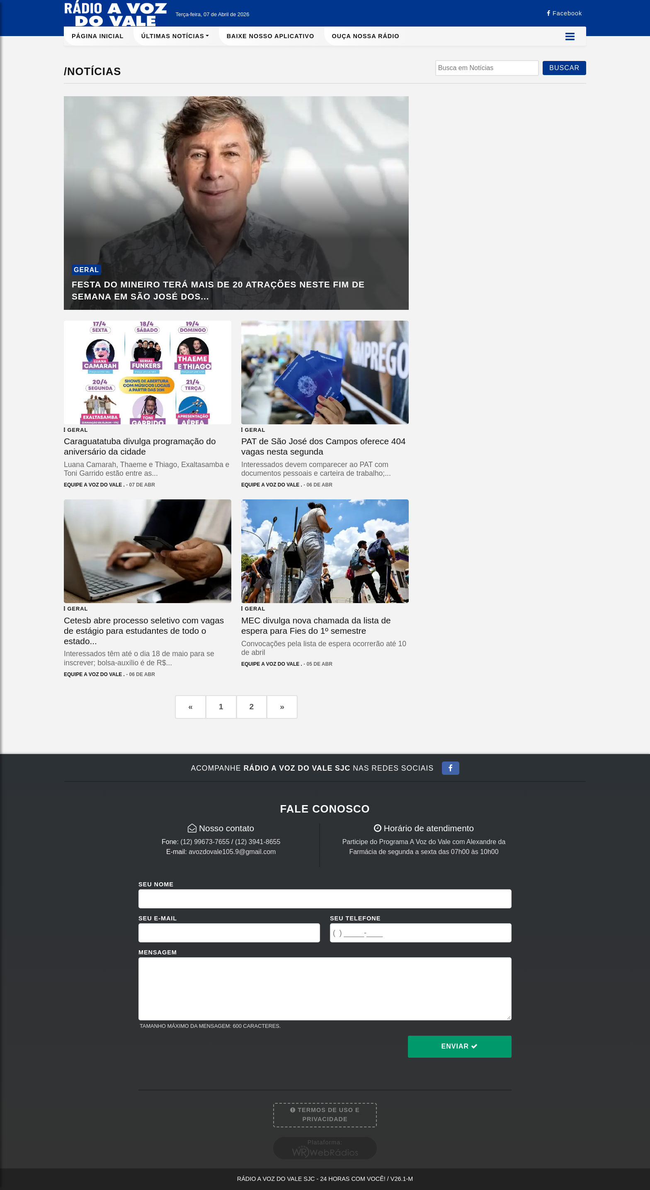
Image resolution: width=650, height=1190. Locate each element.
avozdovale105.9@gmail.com (232, 851)
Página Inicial (98, 36)
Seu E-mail (157, 918)
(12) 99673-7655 (204, 841)
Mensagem (157, 952)
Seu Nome (156, 884)
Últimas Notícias (172, 36)
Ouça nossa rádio (366, 36)
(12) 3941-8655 (257, 841)
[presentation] (201, 1053)
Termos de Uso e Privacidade (324, 1114)
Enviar (459, 1046)
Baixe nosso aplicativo (271, 36)
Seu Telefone (355, 918)
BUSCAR (564, 67)
